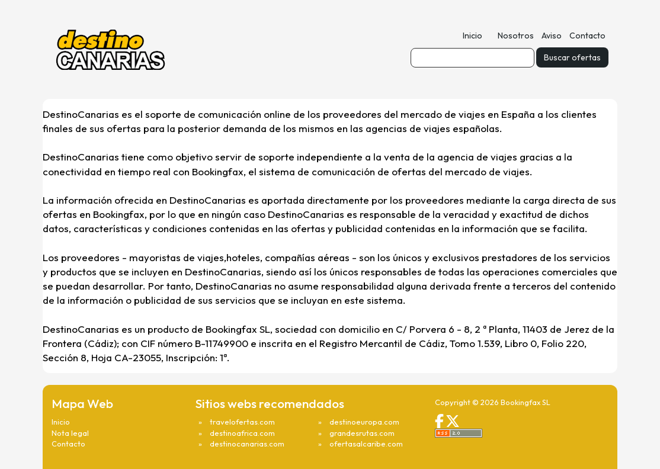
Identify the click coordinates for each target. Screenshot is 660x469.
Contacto (587, 35)
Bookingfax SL (525, 402)
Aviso (552, 35)
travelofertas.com (242, 421)
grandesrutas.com (362, 433)
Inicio (472, 35)
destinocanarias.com (247, 443)
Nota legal (70, 433)
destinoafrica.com (242, 433)
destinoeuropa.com (364, 421)
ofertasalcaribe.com (366, 443)
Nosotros (516, 35)
